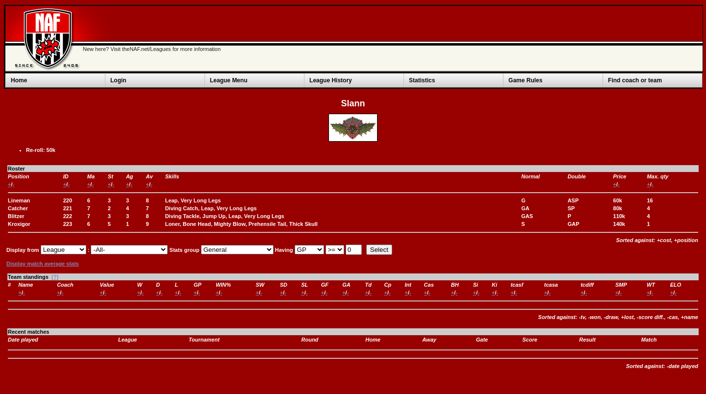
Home (19, 80)
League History (330, 80)
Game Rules (525, 80)
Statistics (422, 80)
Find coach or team (635, 80)
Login (118, 80)
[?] (54, 277)
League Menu (229, 80)
